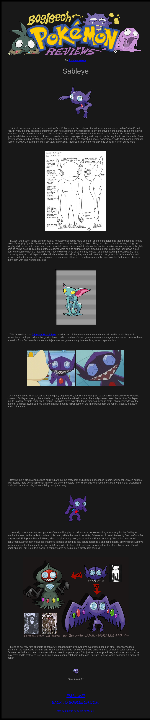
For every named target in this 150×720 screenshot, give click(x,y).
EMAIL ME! (76, 696)
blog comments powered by (75, 711)
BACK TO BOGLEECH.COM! (75, 702)
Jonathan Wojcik (77, 60)
